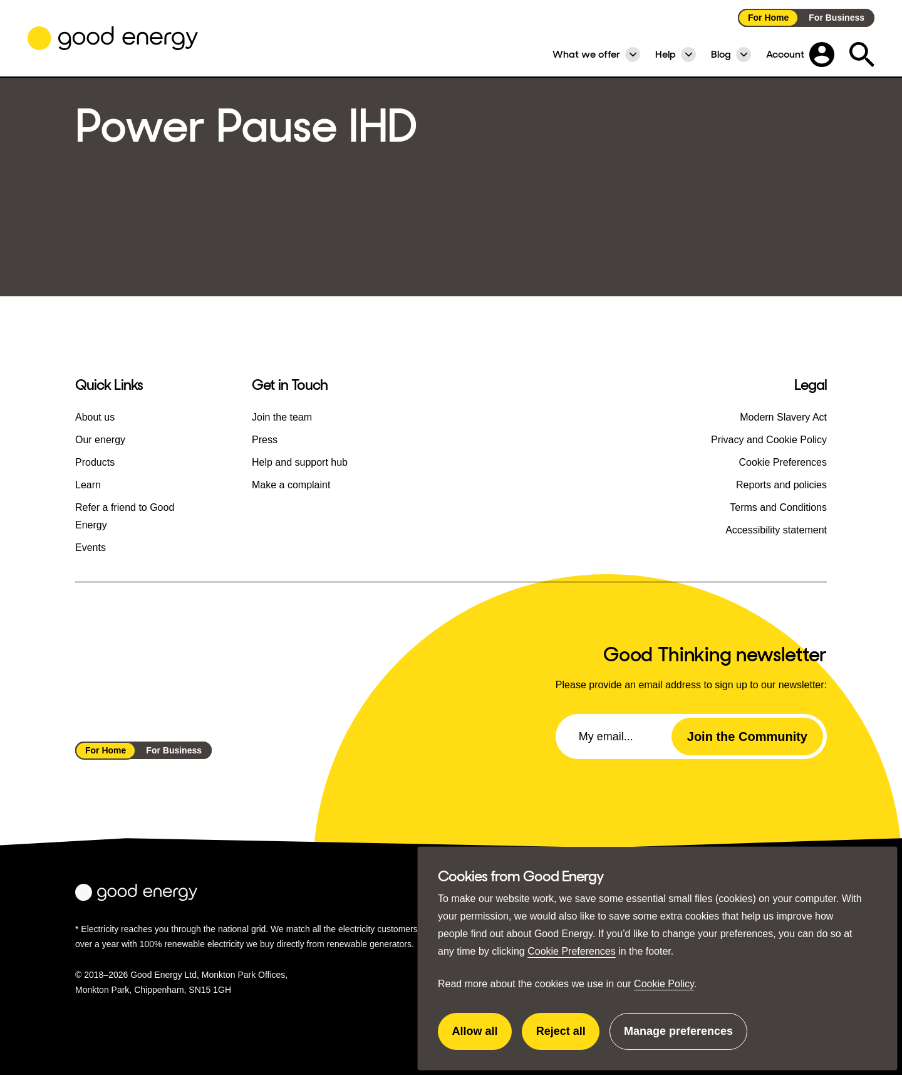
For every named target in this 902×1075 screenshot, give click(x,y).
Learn (88, 485)
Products (95, 462)
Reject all (568, 1037)
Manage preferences (678, 1037)
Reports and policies (781, 485)
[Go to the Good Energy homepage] (113, 38)
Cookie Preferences (571, 951)
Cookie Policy (664, 983)
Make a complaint (291, 485)
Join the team (282, 417)
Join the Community (747, 736)
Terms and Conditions (778, 507)
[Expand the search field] (861, 54)
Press (264, 439)
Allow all (482, 1037)
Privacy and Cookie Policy (769, 439)
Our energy (100, 439)
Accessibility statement (776, 530)
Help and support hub (300, 462)
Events (90, 547)
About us (95, 417)
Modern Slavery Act (783, 417)
